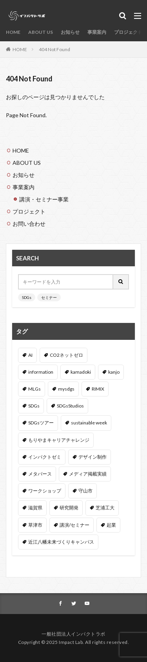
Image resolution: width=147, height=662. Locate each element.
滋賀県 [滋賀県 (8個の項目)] (35, 508)
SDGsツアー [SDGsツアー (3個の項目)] (41, 423)
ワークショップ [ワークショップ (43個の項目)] (44, 491)
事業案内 (96, 32)
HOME (13, 32)
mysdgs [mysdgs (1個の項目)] (66, 389)
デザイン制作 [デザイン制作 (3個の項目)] (92, 457)
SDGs (26, 297)
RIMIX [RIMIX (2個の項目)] (98, 389)
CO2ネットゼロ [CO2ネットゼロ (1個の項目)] (66, 355)
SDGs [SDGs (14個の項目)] (34, 406)
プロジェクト (128, 32)
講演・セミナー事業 (44, 199)
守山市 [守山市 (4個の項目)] (85, 491)
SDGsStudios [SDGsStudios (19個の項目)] (70, 406)
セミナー (49, 297)
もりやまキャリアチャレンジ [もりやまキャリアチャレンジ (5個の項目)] (58, 440)
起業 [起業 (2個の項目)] (111, 525)
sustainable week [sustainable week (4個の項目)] (89, 423)
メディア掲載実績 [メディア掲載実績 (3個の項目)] (88, 474)
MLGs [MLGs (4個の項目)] (34, 389)
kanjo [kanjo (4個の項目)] (114, 372)
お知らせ (70, 32)
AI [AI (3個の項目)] (30, 355)
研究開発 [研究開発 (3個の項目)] (69, 508)
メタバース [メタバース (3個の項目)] (40, 474)
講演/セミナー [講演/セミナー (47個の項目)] (74, 525)
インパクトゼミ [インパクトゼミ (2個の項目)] (44, 457)
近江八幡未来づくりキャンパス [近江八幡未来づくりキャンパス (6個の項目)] (61, 542)
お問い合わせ (29, 223)
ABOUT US (40, 32)
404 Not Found (54, 49)
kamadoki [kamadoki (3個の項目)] (81, 372)
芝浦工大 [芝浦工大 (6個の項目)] (105, 508)
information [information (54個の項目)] (40, 372)
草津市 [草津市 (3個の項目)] (35, 525)
